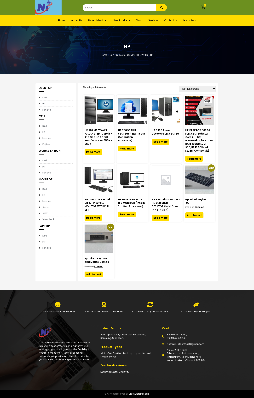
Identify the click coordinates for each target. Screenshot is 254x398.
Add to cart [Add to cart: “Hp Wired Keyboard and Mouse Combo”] (93, 274)
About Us (76, 20)
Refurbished (97, 20)
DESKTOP (45, 88)
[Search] (161, 7)
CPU (42, 116)
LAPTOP (44, 226)
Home (61, 20)
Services (153, 20)
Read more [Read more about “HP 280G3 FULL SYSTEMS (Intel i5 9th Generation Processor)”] (127, 148)
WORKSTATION (50, 151)
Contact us (170, 20)
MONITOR (46, 179)
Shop (139, 20)
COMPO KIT (133, 55)
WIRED (144, 55)
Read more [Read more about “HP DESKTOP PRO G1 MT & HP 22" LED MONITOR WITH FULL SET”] (93, 218)
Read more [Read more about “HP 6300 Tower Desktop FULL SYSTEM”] (160, 141)
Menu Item (189, 20)
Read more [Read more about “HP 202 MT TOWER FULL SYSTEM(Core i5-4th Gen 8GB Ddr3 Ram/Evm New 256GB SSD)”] (93, 152)
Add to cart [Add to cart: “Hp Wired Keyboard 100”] (194, 215)
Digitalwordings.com (139, 393)
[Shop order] (197, 89)
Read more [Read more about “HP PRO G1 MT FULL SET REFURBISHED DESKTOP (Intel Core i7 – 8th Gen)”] (160, 218)
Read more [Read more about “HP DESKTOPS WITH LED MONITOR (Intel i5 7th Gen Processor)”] (127, 214)
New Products (121, 20)
